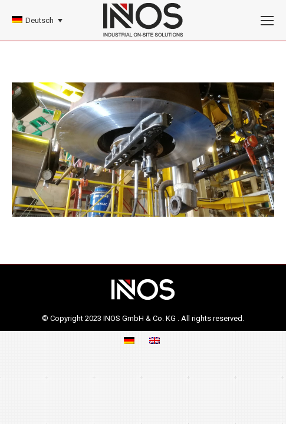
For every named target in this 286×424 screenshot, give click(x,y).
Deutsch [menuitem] (39, 20)
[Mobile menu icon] (267, 21)
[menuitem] (37, 20)
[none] (37, 20)
